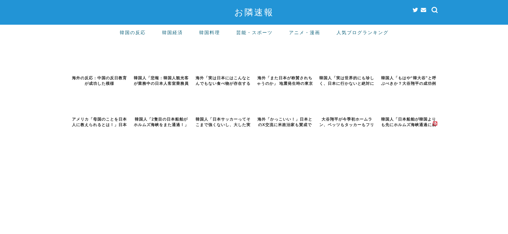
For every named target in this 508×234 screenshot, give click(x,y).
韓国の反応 (133, 32)
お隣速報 (254, 12)
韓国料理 (209, 32)
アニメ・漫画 (304, 32)
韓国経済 (172, 32)
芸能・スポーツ (254, 32)
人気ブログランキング (362, 32)
